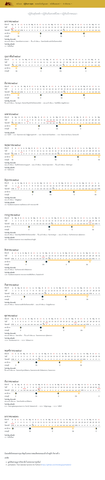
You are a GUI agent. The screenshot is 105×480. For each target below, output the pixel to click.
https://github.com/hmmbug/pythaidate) (56, 465)
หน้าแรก (19, 4)
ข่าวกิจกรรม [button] (67, 4)
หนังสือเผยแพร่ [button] (55, 4)
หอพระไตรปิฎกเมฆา (41, 4)
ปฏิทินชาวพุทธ (28, 4)
